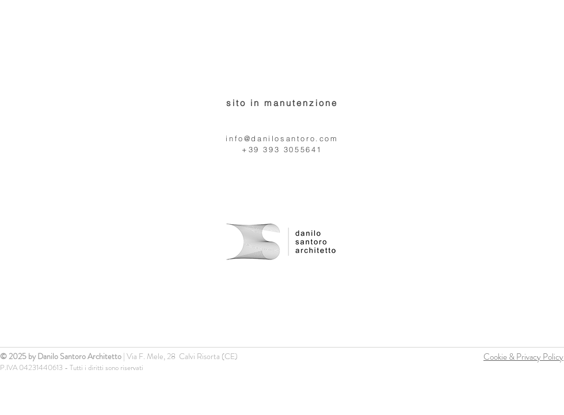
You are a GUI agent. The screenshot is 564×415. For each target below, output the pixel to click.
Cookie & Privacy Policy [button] (523, 356)
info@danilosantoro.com (282, 138)
